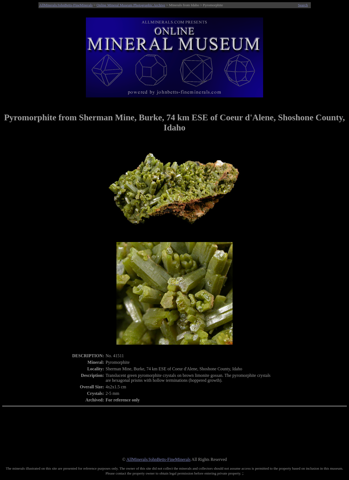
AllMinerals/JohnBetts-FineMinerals (66, 5)
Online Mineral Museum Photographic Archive (131, 5)
